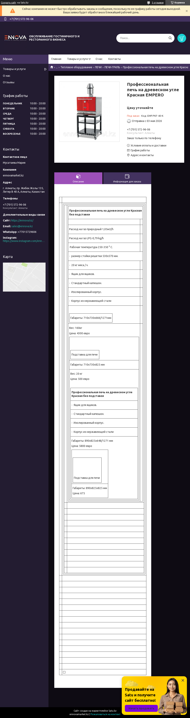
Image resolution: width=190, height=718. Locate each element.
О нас (99, 58)
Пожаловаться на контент (106, 714)
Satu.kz (113, 710)
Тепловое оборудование (76, 67)
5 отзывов (157, 2)
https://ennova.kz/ (22, 220)
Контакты (114, 58)
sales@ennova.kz (22, 226)
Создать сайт (8, 2)
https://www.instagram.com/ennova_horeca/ (24, 240)
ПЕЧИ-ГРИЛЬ (112, 67)
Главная (56, 58)
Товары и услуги (77, 58)
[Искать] (170, 38)
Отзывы (8, 82)
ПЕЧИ (98, 67)
